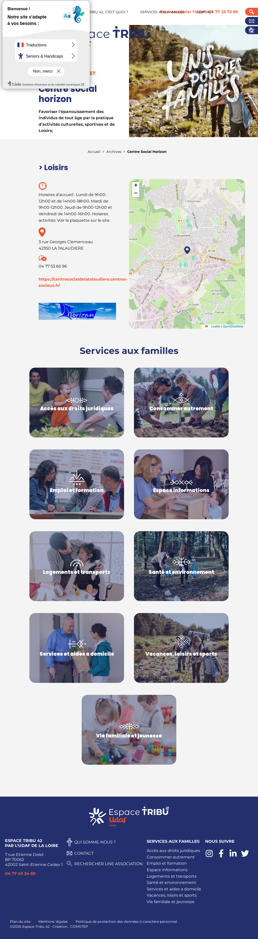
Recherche (251, 12)
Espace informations (167, 869)
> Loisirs (53, 167)
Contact (251, 21)
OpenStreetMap (233, 326)
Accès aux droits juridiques (173, 850)
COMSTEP (79, 926)
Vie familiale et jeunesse (170, 901)
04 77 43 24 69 (20, 873)
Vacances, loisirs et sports (172, 895)
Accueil (94, 151)
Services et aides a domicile (174, 889)
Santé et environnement (171, 882)
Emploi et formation (167, 863)
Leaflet (211, 326)
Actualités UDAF (251, 30)
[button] (187, 250)
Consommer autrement (171, 857)
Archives (113, 151)
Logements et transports (171, 876)
